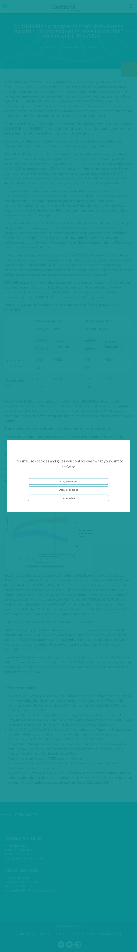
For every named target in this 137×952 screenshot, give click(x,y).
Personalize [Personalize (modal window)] (68, 497)
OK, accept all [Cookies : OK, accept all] (68, 481)
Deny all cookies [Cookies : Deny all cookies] (68, 489)
